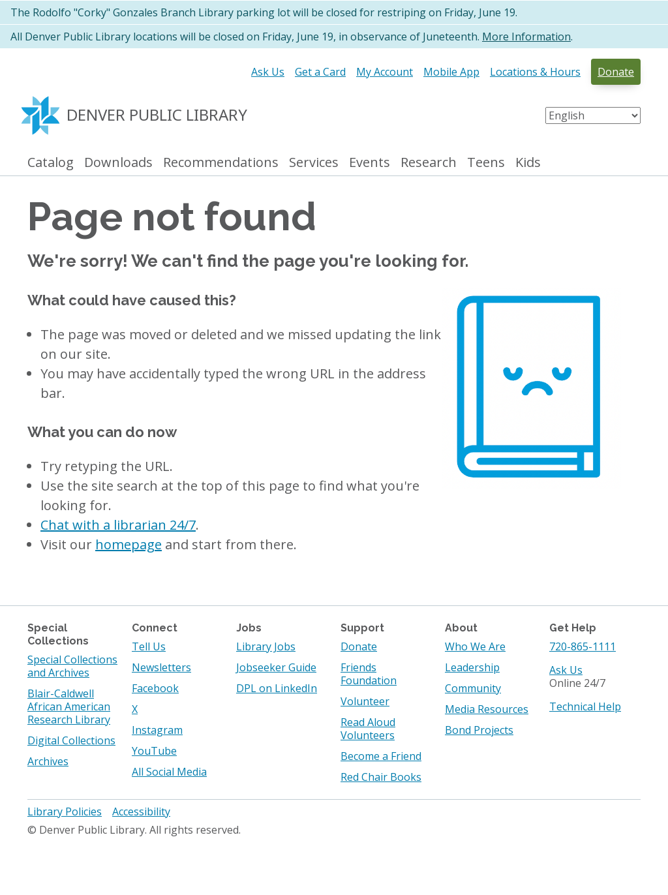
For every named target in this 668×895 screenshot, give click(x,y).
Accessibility (141, 811)
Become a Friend (381, 756)
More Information (526, 36)
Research (429, 163)
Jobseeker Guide (276, 667)
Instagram (157, 730)
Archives (47, 761)
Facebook (155, 688)
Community (473, 688)
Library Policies (64, 811)
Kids (528, 163)
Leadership (472, 667)
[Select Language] (593, 115)
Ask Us (267, 71)
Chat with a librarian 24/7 (118, 525)
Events (369, 163)
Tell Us (149, 646)
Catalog (50, 163)
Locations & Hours (535, 71)
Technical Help (585, 706)
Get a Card (320, 71)
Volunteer (365, 701)
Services (314, 163)
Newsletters (161, 667)
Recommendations (221, 163)
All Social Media (169, 772)
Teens (486, 163)
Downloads (118, 163)
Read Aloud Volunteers (368, 728)
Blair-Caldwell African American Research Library (68, 706)
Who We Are (475, 646)
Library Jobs (266, 646)
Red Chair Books (381, 777)
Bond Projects (479, 730)
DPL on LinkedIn (276, 688)
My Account (384, 71)
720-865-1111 (582, 646)
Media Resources (486, 709)
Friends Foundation (369, 674)
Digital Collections (71, 740)
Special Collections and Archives (72, 666)
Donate (616, 71)
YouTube (154, 751)
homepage (128, 544)
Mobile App (451, 71)
